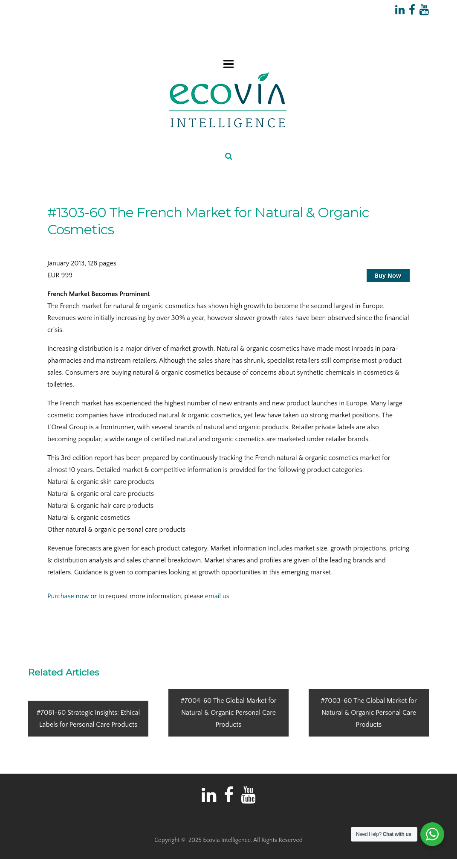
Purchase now (68, 596)
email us (217, 596)
